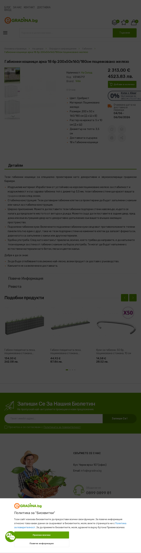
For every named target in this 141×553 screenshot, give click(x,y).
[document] (70, 523)
